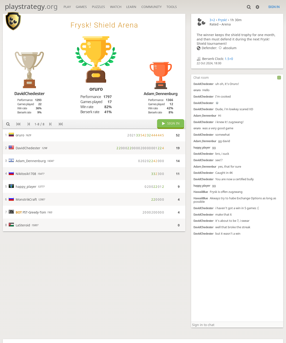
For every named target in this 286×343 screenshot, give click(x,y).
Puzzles (98, 7)
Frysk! (222, 20)
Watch (115, 7)
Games (81, 7)
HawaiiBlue (200, 192)
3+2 (212, 20)
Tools (171, 7)
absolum (226, 48)
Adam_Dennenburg (161, 93)
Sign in (274, 7)
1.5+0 (229, 58)
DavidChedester (203, 84)
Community (151, 7)
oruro (197, 90)
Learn (131, 7)
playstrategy (31, 6)
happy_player (201, 147)
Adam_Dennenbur (204, 116)
